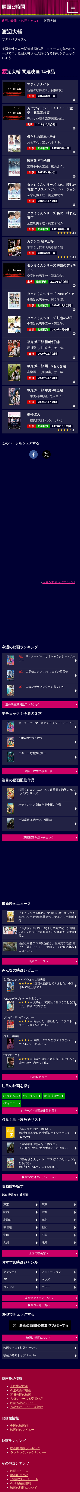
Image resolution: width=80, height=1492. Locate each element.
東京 (6, 1204)
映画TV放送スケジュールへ (39, 1177)
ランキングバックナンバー (28, 1452)
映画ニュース (19, 1471)
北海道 (7, 1219)
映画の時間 (9, 20)
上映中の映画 (19, 1386)
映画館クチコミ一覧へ (39, 1298)
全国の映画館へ (38, 1253)
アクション (10, 1271)
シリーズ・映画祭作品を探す (39, 1110)
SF (5, 1279)
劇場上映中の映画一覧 (39, 771)
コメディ (9, 1287)
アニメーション (51, 1271)
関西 (6, 1212)
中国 (6, 1235)
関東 (44, 1204)
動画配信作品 (19, 1475)
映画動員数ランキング (25, 1448)
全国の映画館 (19, 1425)
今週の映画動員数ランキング (21, 704)
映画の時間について (38, 1337)
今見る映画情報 (20, 1483)
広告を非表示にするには (58, 582)
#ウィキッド (30, 1095)
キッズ (46, 1279)
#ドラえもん (10, 1095)
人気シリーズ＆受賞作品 (26, 1398)
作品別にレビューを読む (26, 1407)
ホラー (46, 1287)
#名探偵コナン (53, 1095)
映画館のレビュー (22, 1429)
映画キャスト (30, 20)
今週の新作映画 (20, 1390)
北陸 (44, 1227)
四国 (44, 1235)
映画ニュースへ (38, 961)
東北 (44, 1219)
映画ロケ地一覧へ (39, 1305)
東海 (44, 1212)
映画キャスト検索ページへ (20, 1347)
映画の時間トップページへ (20, 1355)
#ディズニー (10, 1103)
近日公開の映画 (20, 1394)
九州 (6, 1242)
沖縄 (44, 1242)
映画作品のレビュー (23, 1403)
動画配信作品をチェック (38, 837)
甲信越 (7, 1227)
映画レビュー (39, 1076)
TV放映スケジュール (24, 1479)
